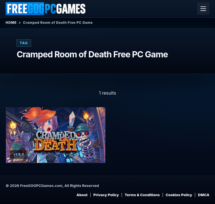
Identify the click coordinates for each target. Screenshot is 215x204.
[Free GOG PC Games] (46, 8)
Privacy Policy (106, 195)
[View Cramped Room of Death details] (55, 135)
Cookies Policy (179, 195)
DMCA (203, 195)
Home (11, 22)
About (82, 195)
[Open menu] (203, 9)
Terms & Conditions (142, 195)
